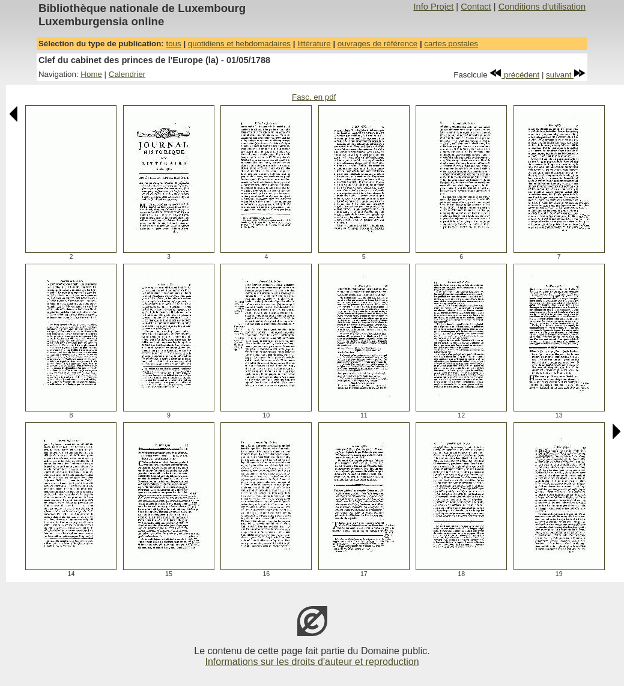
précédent (514, 74)
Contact (476, 6)
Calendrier (127, 74)
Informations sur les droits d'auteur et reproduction (312, 662)
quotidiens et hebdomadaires (239, 43)
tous (173, 43)
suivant (566, 74)
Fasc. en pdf (314, 97)
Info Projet (433, 6)
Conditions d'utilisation (542, 6)
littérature (314, 43)
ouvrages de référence (377, 43)
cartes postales (451, 43)
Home (91, 74)
